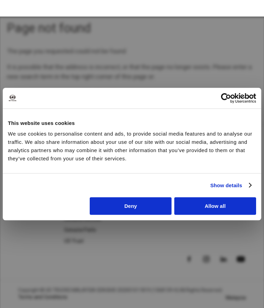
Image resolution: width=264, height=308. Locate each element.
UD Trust (74, 241)
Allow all (215, 206)
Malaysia (236, 297)
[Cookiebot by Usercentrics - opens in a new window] (226, 98)
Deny (130, 206)
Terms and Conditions (42, 297)
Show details (226, 185)
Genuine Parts (80, 230)
